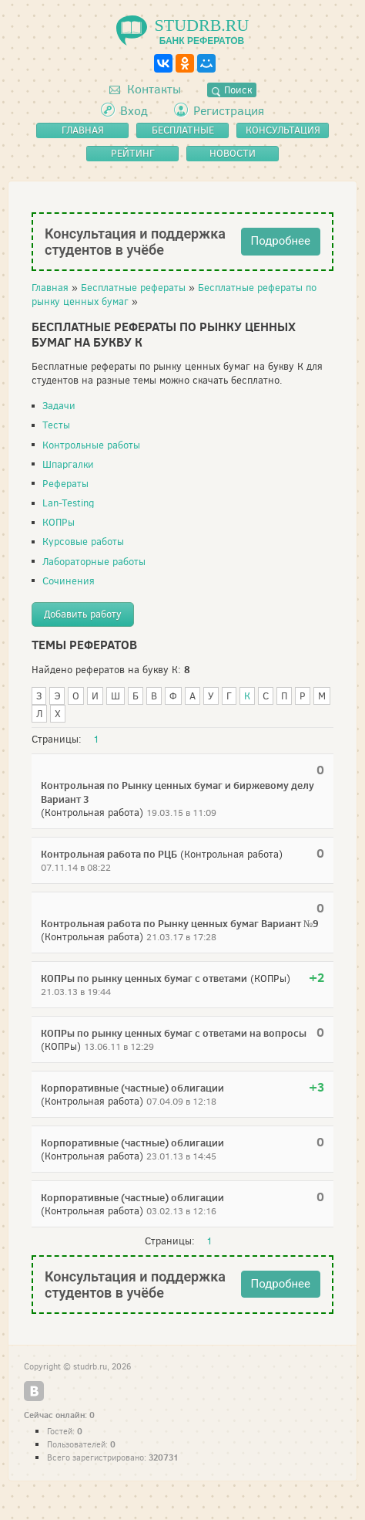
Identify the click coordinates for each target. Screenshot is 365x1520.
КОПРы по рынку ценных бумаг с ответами (144, 978)
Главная (50, 287)
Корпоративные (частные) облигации (132, 1088)
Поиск (232, 89)
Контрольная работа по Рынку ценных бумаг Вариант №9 (180, 923)
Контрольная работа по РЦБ (109, 854)
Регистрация (228, 111)
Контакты (145, 89)
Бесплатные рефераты (133, 287)
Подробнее (281, 241)
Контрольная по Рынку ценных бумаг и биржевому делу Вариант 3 (177, 792)
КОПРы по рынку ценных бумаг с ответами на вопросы (173, 1033)
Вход (134, 111)
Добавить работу (83, 614)
